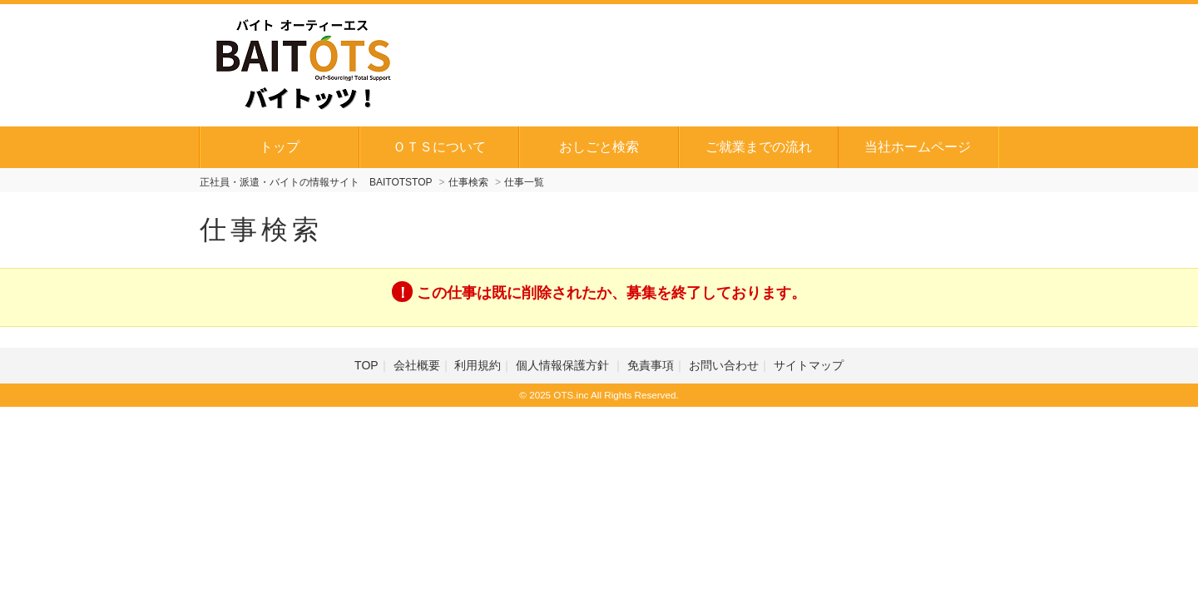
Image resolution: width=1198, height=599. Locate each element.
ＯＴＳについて (439, 147)
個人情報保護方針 (564, 365)
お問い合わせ (724, 365)
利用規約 (477, 365)
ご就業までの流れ (758, 147)
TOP (366, 365)
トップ (280, 147)
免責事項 (650, 365)
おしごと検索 (599, 147)
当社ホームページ (917, 147)
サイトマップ (809, 365)
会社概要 (417, 365)
